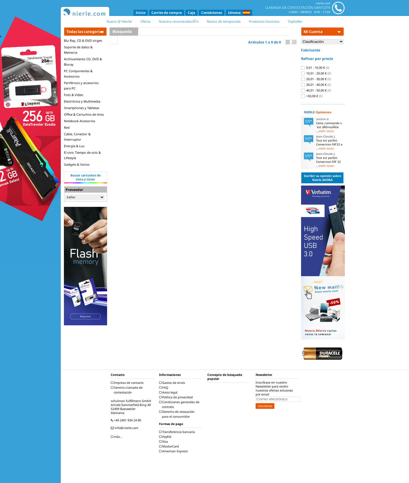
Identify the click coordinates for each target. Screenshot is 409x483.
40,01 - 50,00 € (316, 90)
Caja (191, 12)
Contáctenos (211, 12)
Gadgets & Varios (76, 164)
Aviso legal (169, 392)
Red (67, 127)
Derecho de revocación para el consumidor (177, 414)
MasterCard (169, 446)
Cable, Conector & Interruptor (77, 136)
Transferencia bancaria (177, 432)
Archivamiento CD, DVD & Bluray (83, 61)
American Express (174, 451)
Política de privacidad (176, 397)
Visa (164, 442)
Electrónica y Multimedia (82, 101)
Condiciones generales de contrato (179, 404)
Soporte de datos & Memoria (78, 50)
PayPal (165, 437)
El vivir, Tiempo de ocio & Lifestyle (82, 155)
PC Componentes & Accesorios (78, 73)
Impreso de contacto (127, 383)
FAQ (164, 388)
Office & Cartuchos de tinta (84, 114)
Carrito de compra (166, 12)
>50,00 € (311, 96)
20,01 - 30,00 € (316, 79)
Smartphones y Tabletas (81, 108)
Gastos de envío (172, 383)
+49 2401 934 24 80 (126, 420)
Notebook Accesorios (79, 121)
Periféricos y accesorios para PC (81, 85)
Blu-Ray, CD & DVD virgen (83, 40)
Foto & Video (73, 95)
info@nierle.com (125, 428)
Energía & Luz (74, 146)
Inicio (140, 12)
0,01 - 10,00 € (315, 68)
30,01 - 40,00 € (316, 85)
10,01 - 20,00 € (316, 73)
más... (117, 437)
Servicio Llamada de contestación (127, 390)
